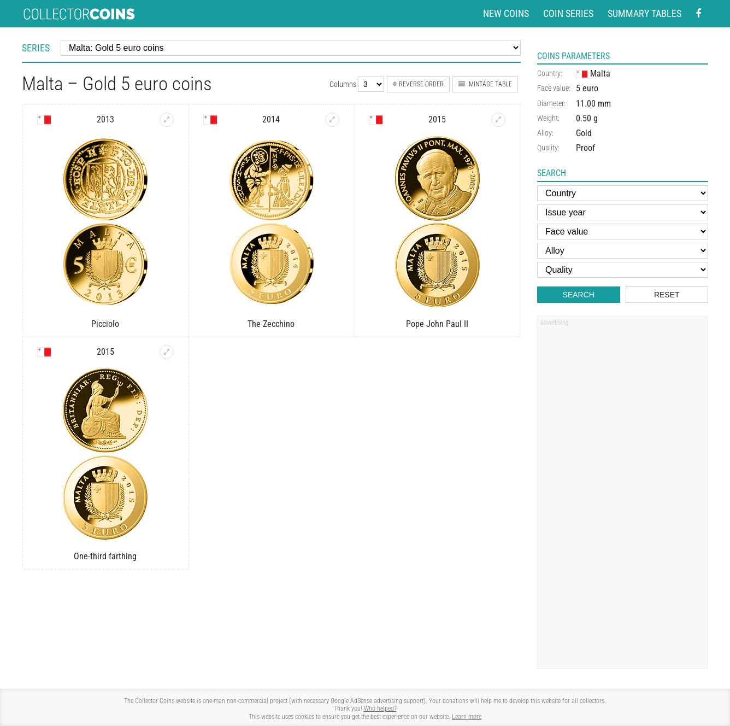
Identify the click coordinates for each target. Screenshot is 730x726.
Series (36, 48)
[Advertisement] (622, 496)
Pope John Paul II (437, 324)
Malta (593, 73)
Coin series (568, 13)
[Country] (622, 193)
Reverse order (418, 84)
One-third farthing (105, 556)
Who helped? (380, 708)
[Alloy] (622, 251)
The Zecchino (271, 324)
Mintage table (485, 84)
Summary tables (644, 13)
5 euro (587, 88)
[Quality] (622, 270)
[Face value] (622, 231)
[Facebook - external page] (698, 14)
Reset (667, 294)
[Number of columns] (371, 84)
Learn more (466, 717)
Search (578, 294)
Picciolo (105, 324)
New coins (506, 13)
